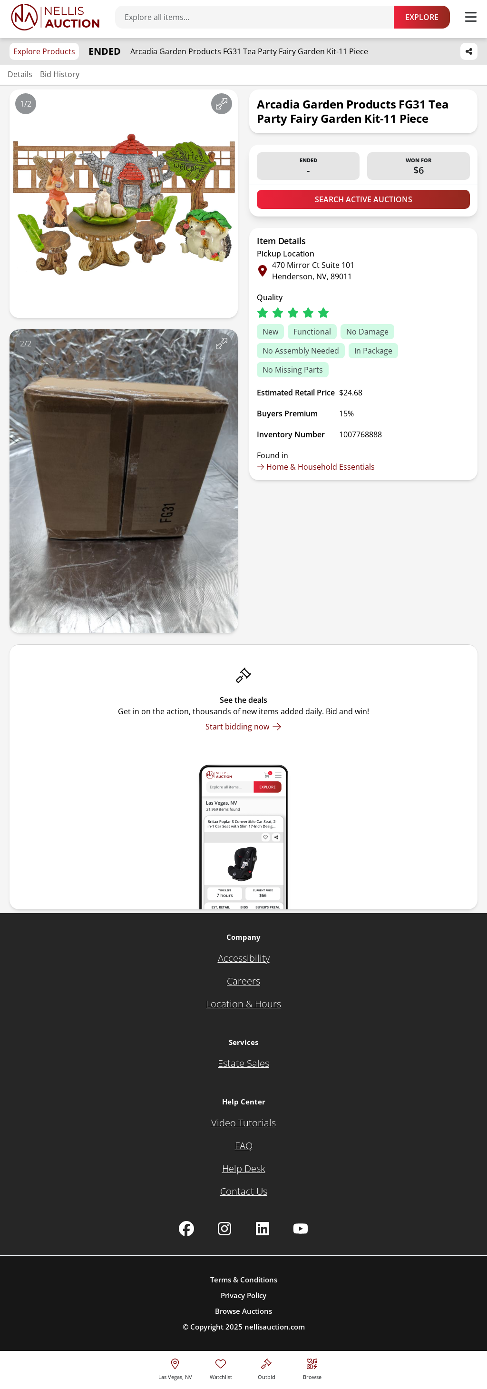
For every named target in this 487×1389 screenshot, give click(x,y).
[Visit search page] (312, 1368)
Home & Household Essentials (316, 467)
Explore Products (44, 51)
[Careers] (243, 981)
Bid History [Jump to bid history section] (59, 74)
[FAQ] (244, 1146)
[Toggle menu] (470, 17)
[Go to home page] (55, 17)
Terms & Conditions (243, 1279)
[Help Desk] (243, 1168)
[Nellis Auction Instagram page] (224, 1228)
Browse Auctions (243, 1311)
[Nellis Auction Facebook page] (186, 1228)
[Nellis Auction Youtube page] (300, 1228)
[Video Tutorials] (243, 1123)
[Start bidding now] (243, 726)
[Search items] (259, 17)
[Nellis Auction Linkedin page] (262, 1228)
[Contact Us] (243, 1191)
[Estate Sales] (243, 1063)
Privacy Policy (243, 1295)
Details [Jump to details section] (20, 74)
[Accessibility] (244, 958)
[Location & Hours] (243, 1004)
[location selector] (175, 1368)
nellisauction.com (274, 1326)
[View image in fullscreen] (221, 103)
